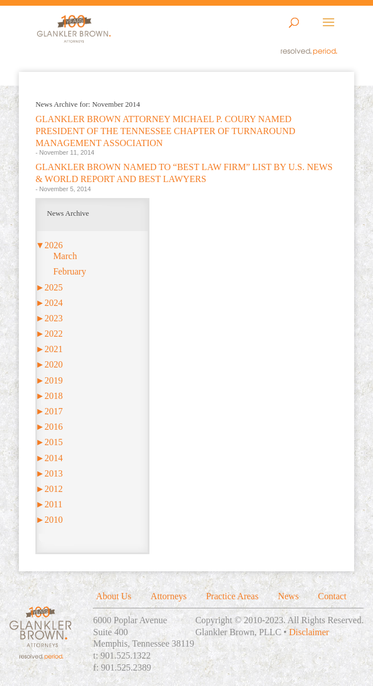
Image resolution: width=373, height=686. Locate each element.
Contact (332, 596)
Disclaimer (309, 632)
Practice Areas (232, 596)
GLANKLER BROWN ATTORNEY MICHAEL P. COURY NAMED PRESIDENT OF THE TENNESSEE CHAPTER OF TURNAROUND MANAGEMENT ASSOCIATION (165, 131)
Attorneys (168, 596)
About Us (113, 596)
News (288, 596)
